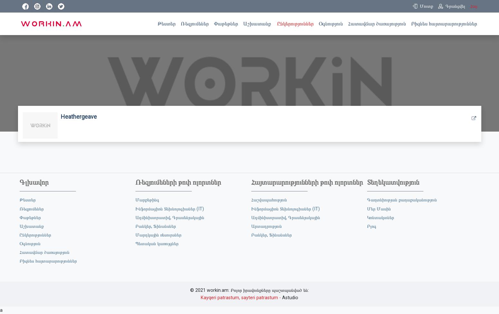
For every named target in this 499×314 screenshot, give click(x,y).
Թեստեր (168, 23)
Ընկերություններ (296, 23)
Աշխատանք (259, 23)
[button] (423, 6)
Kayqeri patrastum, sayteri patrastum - (241, 297)
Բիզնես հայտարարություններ (445, 23)
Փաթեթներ (227, 23)
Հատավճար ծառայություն (378, 23)
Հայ (473, 6)
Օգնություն (332, 23)
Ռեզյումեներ (196, 23)
